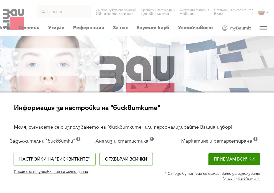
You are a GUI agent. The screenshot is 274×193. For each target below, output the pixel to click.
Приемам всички (234, 159)
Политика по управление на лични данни (51, 172)
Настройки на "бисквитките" (54, 159)
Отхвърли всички (126, 159)
